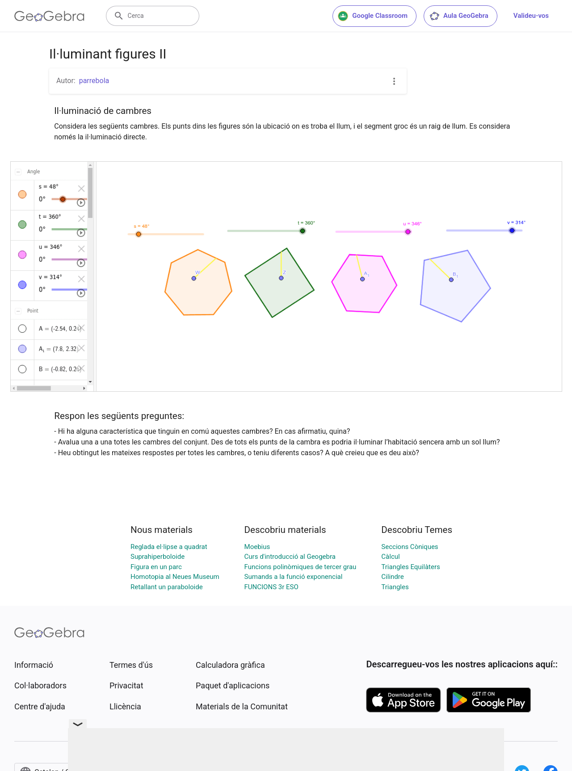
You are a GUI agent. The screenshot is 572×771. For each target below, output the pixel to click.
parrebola (94, 80)
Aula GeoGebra (458, 16)
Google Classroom (373, 16)
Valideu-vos (531, 16)
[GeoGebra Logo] (49, 16)
